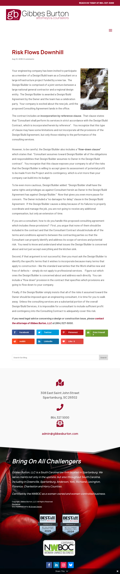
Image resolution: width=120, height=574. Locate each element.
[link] (37, 19)
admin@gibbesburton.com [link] (60, 434)
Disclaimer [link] (16, 504)
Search (103, 357)
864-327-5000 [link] (106, 3)
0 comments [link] (29, 59)
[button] (110, 30)
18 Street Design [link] (35, 506)
